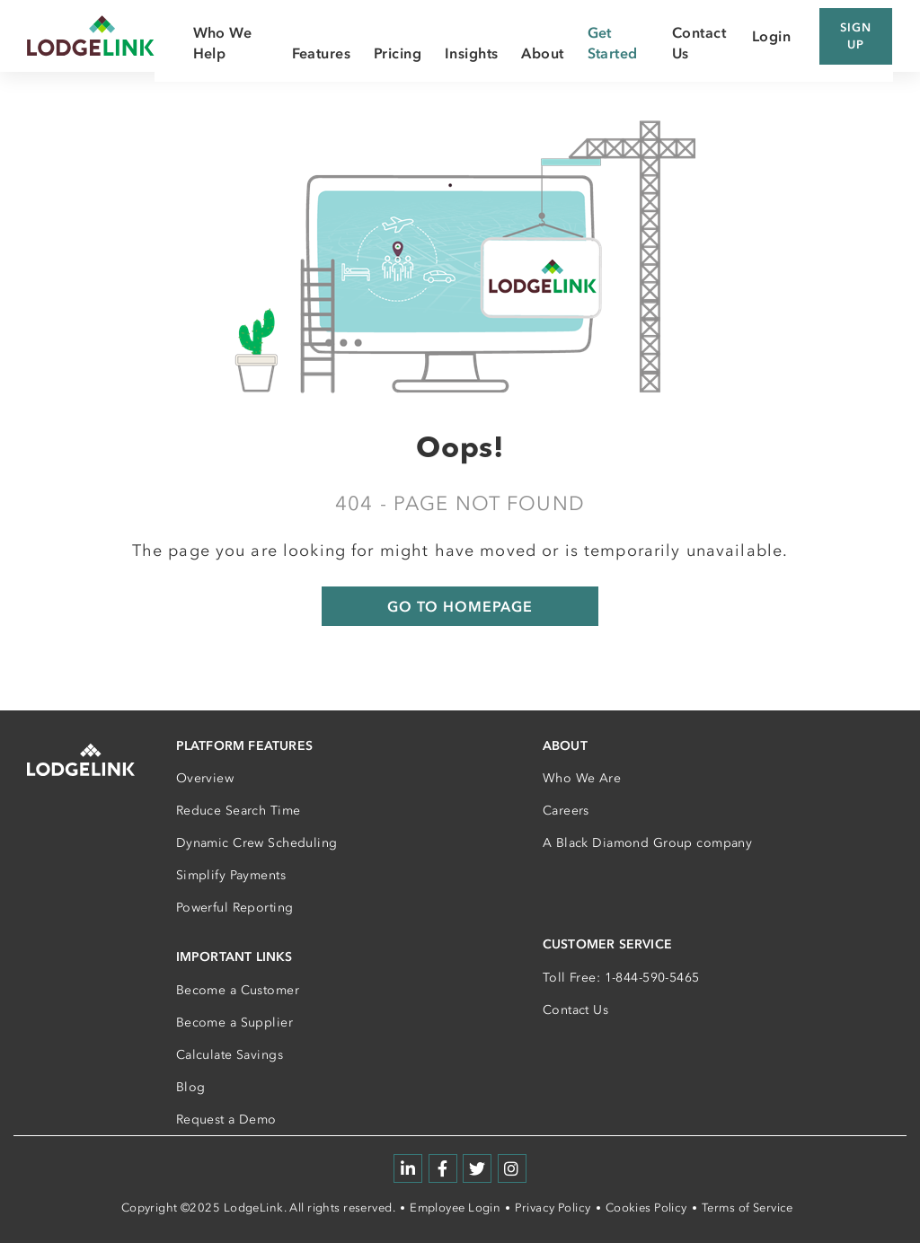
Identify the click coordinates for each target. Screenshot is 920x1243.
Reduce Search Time (238, 810)
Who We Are (582, 778)
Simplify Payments (231, 875)
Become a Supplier (234, 1022)
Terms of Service (747, 1207)
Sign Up (855, 36)
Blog (191, 1087)
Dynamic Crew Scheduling (257, 843)
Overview (205, 778)
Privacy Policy (552, 1207)
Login (771, 36)
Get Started (613, 42)
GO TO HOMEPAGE (460, 606)
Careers (566, 810)
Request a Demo (226, 1119)
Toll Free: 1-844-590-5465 (621, 977)
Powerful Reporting (235, 907)
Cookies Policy (646, 1207)
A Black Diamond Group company (647, 843)
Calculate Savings (229, 1054)
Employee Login (455, 1207)
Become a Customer (237, 990)
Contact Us (575, 1010)
